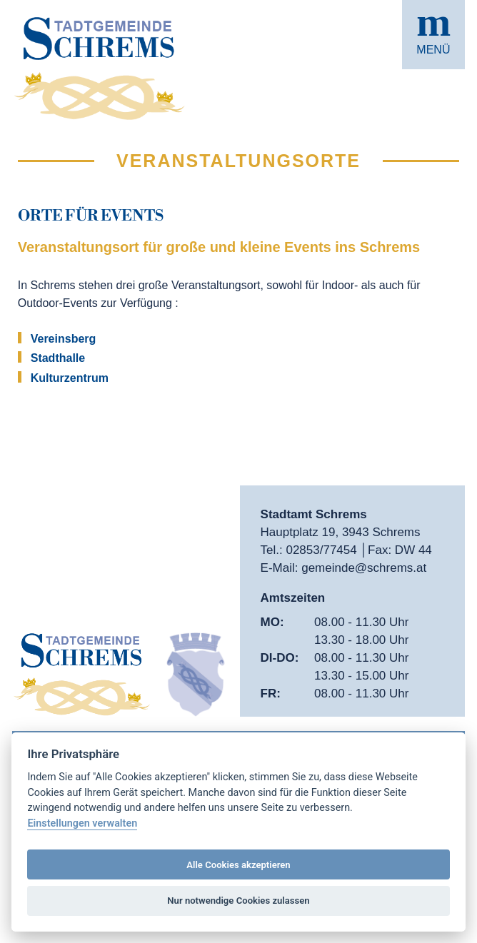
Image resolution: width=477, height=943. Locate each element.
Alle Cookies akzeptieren (238, 864)
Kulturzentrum (70, 378)
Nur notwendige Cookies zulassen (238, 900)
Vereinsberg (63, 339)
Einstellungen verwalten (82, 823)
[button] (433, 34)
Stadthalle (58, 358)
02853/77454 (323, 550)
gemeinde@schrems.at (363, 568)
